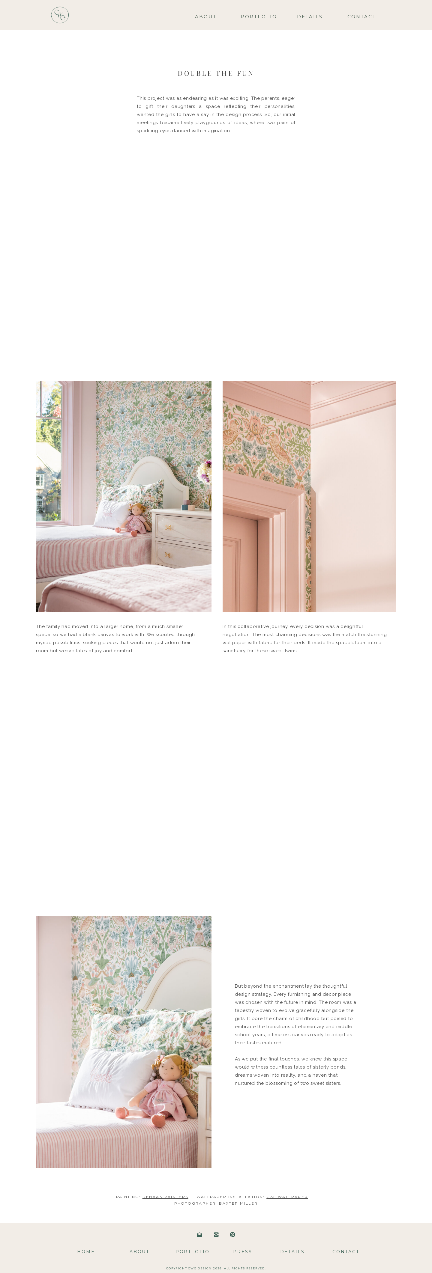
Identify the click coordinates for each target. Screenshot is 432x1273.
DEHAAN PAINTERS (165, 1196)
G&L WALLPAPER (287, 1196)
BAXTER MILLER (238, 1203)
